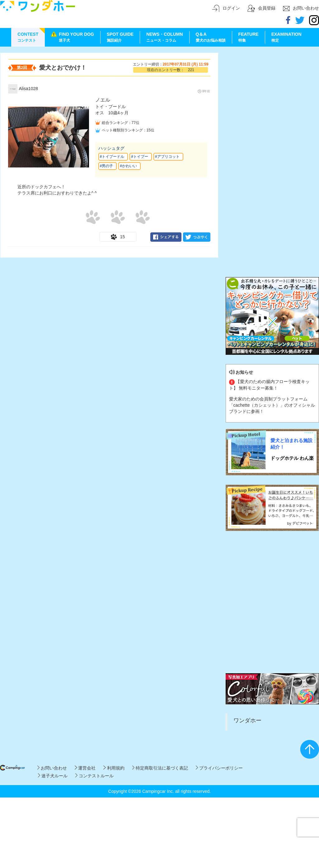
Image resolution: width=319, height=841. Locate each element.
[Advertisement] (66, 119)
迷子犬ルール (53, 775)
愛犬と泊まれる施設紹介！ (291, 444)
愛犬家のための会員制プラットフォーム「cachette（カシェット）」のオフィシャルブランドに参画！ (272, 405)
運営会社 (85, 768)
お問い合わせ (52, 768)
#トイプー (139, 156)
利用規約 (113, 768)
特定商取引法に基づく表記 (160, 768)
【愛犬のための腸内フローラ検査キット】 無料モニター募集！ (269, 384)
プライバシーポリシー (219, 768)
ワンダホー (247, 720)
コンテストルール (94, 775)
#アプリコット (167, 156)
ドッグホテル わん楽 (292, 458)
